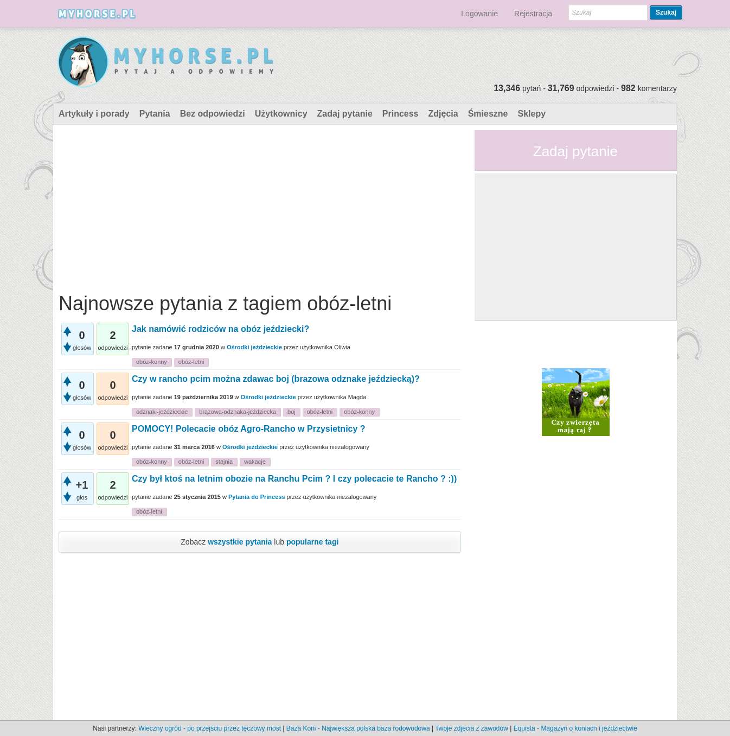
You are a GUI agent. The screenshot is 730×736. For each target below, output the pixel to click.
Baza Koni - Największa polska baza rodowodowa (358, 728)
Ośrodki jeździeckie (254, 347)
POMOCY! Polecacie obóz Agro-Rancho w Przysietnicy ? (249, 428)
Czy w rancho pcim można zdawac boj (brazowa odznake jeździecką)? (276, 378)
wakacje (255, 461)
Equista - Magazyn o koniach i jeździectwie (575, 728)
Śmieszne (488, 113)
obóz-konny (151, 362)
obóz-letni (191, 362)
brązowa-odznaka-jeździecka (237, 411)
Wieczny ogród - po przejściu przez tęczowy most (209, 728)
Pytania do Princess (256, 497)
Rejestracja (533, 13)
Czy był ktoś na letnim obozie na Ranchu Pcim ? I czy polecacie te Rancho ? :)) (294, 478)
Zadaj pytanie (345, 113)
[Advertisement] (260, 206)
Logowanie (479, 13)
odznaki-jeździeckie (162, 411)
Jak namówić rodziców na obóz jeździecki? (220, 329)
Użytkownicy (281, 113)
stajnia (224, 461)
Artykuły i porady (94, 113)
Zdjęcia (443, 113)
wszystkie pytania (240, 541)
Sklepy (531, 113)
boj (291, 411)
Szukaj (666, 12)
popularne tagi (312, 541)
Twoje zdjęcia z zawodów (471, 728)
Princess (400, 113)
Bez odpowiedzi (212, 113)
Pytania (154, 113)
